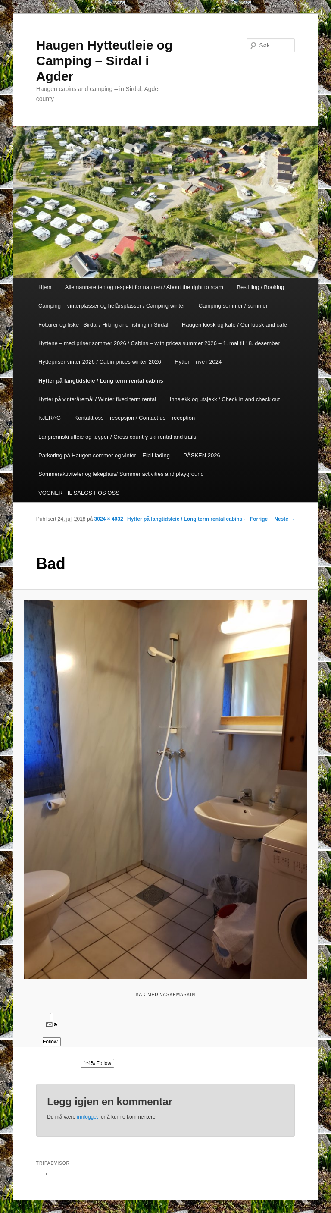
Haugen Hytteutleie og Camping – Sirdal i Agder (104, 60)
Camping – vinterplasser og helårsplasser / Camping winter (111, 305)
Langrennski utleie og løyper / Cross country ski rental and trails (117, 437)
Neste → (284, 519)
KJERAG (49, 418)
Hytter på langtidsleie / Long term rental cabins (100, 380)
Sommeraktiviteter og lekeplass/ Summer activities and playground (121, 474)
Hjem (44, 287)
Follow (97, 1063)
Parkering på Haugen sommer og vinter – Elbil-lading (104, 455)
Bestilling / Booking (260, 287)
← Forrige (256, 519)
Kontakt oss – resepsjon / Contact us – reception (135, 418)
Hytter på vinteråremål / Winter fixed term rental (97, 399)
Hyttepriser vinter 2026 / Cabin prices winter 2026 (99, 361)
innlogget (87, 1117)
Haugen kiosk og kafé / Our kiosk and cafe (234, 324)
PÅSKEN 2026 (201, 455)
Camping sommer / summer (233, 305)
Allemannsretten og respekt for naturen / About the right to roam (144, 287)
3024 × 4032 (108, 519)
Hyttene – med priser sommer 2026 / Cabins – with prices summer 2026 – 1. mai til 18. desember (159, 343)
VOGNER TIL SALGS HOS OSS (78, 493)
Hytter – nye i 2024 (198, 361)
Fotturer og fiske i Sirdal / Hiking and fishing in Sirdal (103, 324)
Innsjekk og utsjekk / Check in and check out (225, 399)
